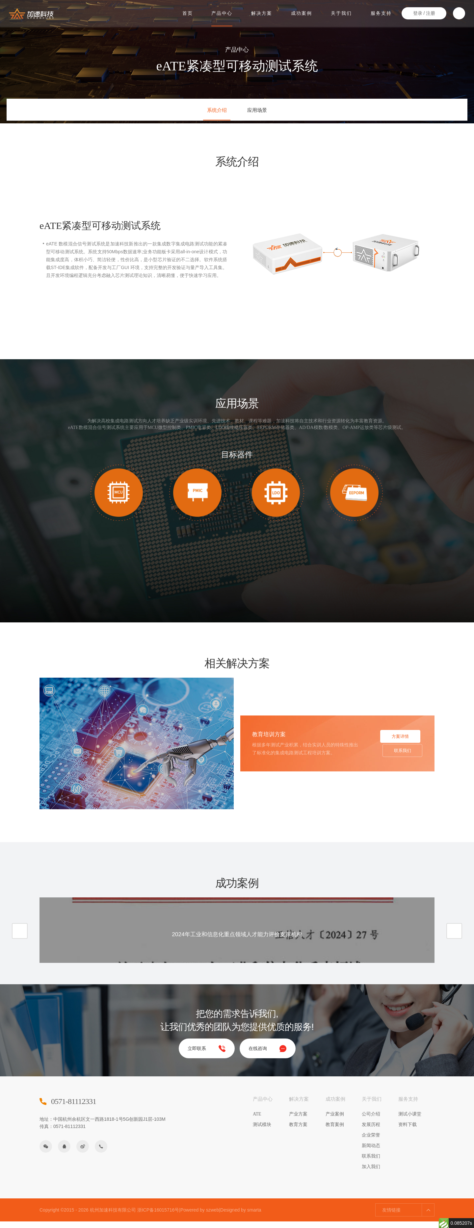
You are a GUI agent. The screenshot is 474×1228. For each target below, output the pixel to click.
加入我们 (371, 1173)
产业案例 (335, 1120)
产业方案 (298, 1120)
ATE (257, 1120)
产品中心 (222, 12)
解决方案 (261, 12)
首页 (187, 12)
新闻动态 (371, 1152)
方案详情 (397, 737)
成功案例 (301, 12)
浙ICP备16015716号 (158, 1216)
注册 (429, 12)
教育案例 (335, 1131)
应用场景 (262, 111)
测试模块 (262, 1131)
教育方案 (298, 1131)
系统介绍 (211, 111)
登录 (416, 12)
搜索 (458, 13)
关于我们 (340, 12)
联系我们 (397, 756)
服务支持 (380, 12)
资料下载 (407, 1131)
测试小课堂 (409, 1120)
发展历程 (371, 1131)
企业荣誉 (371, 1141)
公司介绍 (371, 1120)
